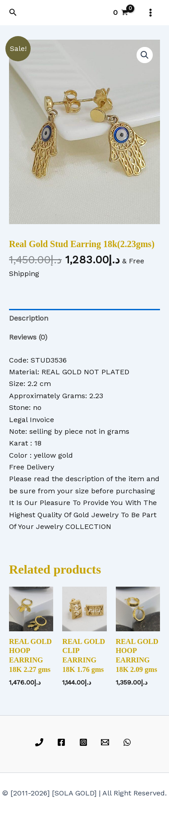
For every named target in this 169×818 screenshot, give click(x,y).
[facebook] (62, 742)
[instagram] (84, 742)
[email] (106, 742)
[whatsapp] (128, 742)
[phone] (40, 742)
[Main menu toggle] (150, 12)
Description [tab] (28, 318)
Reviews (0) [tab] (28, 337)
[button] (13, 12)
